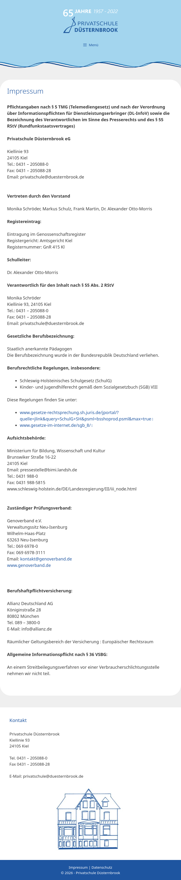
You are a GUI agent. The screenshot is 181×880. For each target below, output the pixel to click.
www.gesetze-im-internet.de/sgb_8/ (55, 425)
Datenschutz (101, 867)
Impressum (78, 867)
